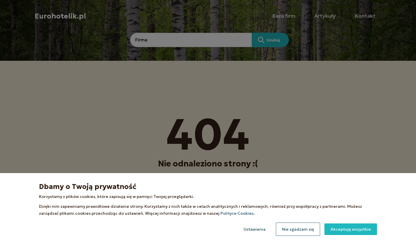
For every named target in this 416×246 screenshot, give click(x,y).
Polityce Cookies (237, 213)
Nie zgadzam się (298, 229)
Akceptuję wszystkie (350, 229)
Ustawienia (254, 229)
